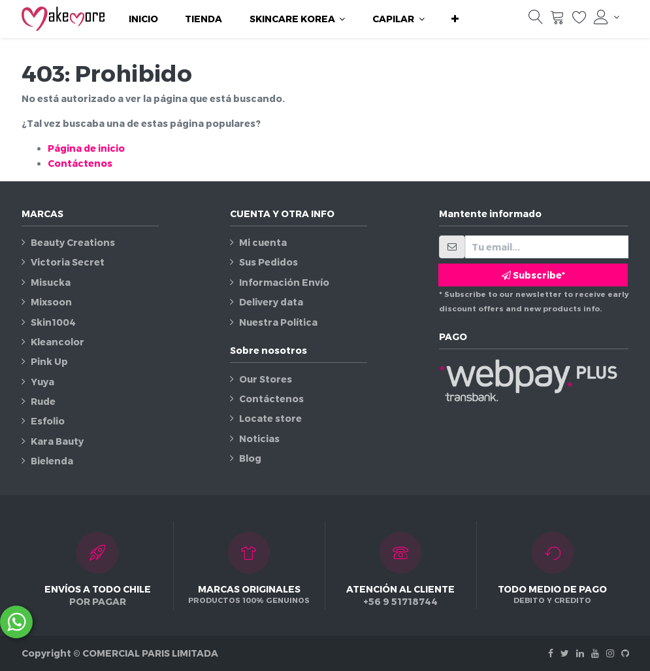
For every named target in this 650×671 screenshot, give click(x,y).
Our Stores (265, 379)
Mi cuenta (263, 242)
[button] (455, 19)
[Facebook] (550, 653)
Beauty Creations (73, 242)
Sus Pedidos (268, 261)
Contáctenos (80, 163)
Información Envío (284, 282)
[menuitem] (143, 19)
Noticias (259, 438)
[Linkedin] (580, 653)
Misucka (51, 282)
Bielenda (52, 460)
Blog (250, 458)
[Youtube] (595, 653)
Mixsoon (51, 301)
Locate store (270, 418)
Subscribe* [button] (533, 275)
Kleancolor (57, 341)
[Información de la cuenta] (606, 17)
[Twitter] (565, 653)
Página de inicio (86, 148)
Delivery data (271, 301)
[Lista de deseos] (579, 20)
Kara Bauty (57, 441)
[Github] (625, 653)
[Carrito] (557, 20)
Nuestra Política (278, 322)
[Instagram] (610, 653)
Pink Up (49, 361)
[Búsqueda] (535, 20)
